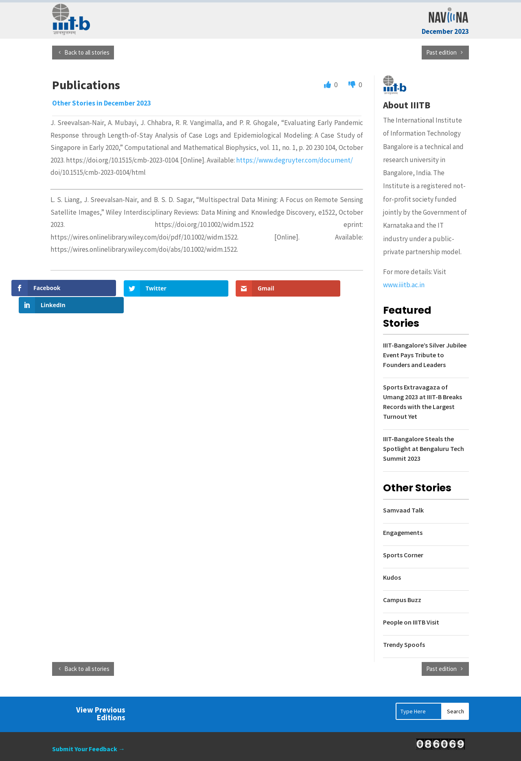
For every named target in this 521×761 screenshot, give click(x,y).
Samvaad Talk (403, 510)
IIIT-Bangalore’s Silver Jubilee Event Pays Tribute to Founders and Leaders (424, 355)
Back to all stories (86, 52)
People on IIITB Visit (411, 622)
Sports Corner (403, 555)
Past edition (441, 52)
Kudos (392, 577)
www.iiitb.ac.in (404, 284)
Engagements (402, 532)
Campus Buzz (402, 600)
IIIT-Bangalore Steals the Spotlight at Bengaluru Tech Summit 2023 (423, 448)
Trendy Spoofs (404, 644)
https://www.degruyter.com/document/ (294, 160)
